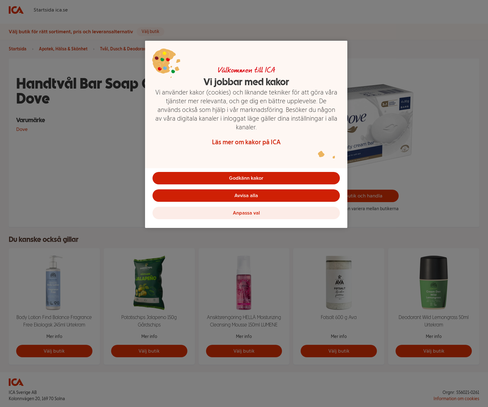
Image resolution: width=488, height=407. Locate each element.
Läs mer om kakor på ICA (246, 142)
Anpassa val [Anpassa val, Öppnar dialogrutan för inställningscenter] (246, 213)
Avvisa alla (246, 195)
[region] (246, 134)
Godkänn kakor (246, 178)
